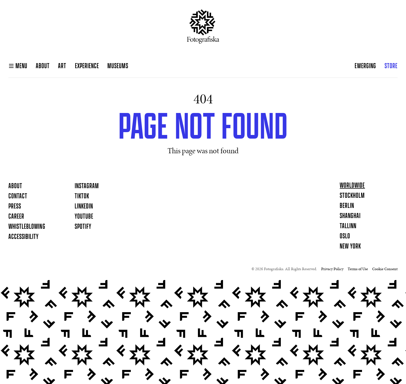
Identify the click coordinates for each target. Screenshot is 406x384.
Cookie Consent (385, 269)
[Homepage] (203, 28)
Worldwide (352, 185)
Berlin (347, 206)
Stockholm (352, 195)
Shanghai (350, 216)
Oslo (345, 236)
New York (350, 246)
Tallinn (348, 226)
